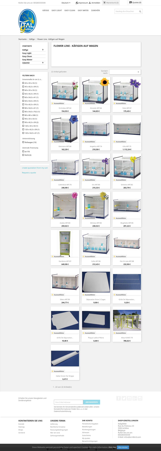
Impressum (82, 3)
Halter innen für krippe (65, 376)
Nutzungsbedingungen (59, 430)
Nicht (28, 155)
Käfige (45, 10)
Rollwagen (30, 142)
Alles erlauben (123, 447)
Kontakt (21, 424)
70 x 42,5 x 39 (31, 104)
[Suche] (128, 11)
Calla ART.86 (96, 261)
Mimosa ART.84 (96, 223)
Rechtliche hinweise (57, 427)
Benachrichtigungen (90, 441)
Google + (134, 398)
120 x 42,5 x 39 (32, 129)
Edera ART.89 (65, 299)
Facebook (118, 398)
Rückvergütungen (89, 429)
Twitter (124, 398)
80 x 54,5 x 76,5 (32, 111)
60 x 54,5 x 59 (31, 101)
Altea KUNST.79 (127, 338)
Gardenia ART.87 (65, 261)
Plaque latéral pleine (96, 338)
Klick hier (112, 447)
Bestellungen (87, 427)
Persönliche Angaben (90, 424)
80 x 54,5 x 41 (31, 108)
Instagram (140, 398)
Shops (20, 430)
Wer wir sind (55, 433)
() (135, 2)
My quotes (86, 438)
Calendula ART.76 (65, 185)
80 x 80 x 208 (31, 115)
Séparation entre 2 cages (95, 299)
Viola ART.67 (126, 108)
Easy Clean (70, 10)
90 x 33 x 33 (31, 119)
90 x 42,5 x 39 (31, 122)
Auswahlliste (59, 103)
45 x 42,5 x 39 (31, 86)
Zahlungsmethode (57, 435)
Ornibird (21, 433)
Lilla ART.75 (127, 146)
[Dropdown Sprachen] (66, 3)
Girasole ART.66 (96, 108)
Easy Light (57, 10)
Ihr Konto (87, 420)
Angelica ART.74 (96, 146)
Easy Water (83, 10)
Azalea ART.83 (65, 223)
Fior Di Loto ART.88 (127, 261)
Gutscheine (86, 435)
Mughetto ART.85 (127, 223)
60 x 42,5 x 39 (31, 94)
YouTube (129, 398)
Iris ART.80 (96, 185)
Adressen (85, 432)
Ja (27, 151)
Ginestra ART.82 (127, 185)
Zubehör (95, 10)
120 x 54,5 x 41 (32, 133)
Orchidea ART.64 (65, 108)
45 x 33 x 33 (31, 83)
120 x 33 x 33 (31, 126)
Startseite (27, 46)
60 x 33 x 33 (31, 90)
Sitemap (21, 427)
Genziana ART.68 (65, 146)
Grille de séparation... (127, 299)
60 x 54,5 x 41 (31, 97)
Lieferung (54, 424)
